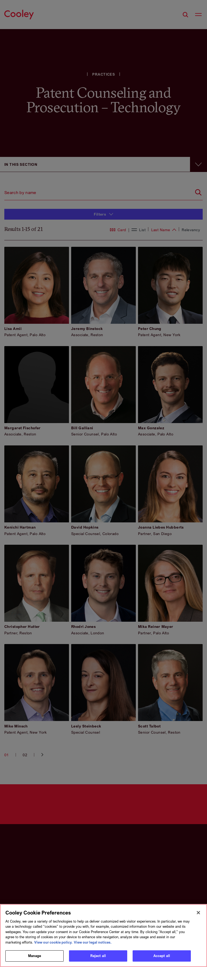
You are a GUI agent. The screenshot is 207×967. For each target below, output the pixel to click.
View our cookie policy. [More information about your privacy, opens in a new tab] (53, 942)
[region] (103, 935)
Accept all (161, 956)
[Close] (198, 913)
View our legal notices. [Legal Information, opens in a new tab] (93, 942)
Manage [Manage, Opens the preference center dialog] (34, 956)
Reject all (98, 956)
